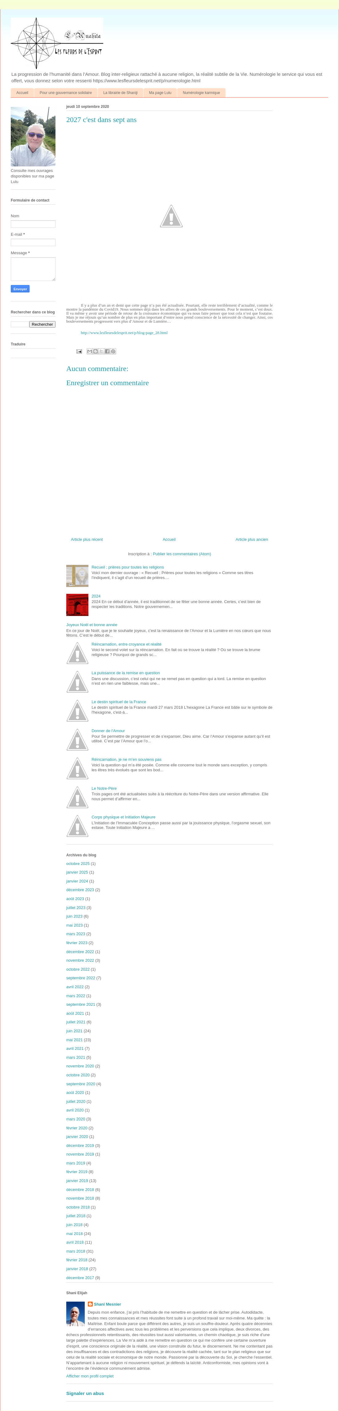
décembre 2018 (80, 1189)
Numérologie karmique (201, 93)
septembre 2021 (80, 1004)
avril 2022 (75, 987)
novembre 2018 (80, 1198)
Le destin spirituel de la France (119, 701)
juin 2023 (74, 916)
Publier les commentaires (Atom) (182, 554)
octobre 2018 (78, 1207)
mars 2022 (75, 995)
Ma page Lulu (160, 93)
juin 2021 (74, 1031)
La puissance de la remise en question (126, 673)
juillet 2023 (75, 907)
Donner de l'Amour (108, 730)
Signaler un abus (85, 1393)
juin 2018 (74, 1224)
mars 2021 (75, 1057)
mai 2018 (74, 1233)
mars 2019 (75, 1163)
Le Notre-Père (104, 788)
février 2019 (77, 1171)
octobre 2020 (78, 1075)
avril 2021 (75, 1048)
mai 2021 (74, 1040)
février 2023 (77, 942)
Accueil (22, 93)
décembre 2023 (80, 889)
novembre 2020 (80, 1066)
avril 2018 (75, 1242)
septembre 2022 (80, 978)
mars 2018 (75, 1251)
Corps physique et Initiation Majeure (123, 817)
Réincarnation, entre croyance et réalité (126, 644)
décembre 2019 (80, 1145)
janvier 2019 (77, 1180)
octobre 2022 (78, 969)
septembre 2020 (80, 1084)
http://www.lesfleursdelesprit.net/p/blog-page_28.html (124, 332)
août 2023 (75, 898)
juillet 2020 (75, 1101)
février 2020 (77, 1128)
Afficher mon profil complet (90, 1376)
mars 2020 (75, 1119)
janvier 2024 (77, 881)
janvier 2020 (77, 1136)
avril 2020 (75, 1110)
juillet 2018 (75, 1215)
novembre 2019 (80, 1154)
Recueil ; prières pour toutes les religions (128, 567)
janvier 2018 (77, 1268)
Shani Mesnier (107, 1304)
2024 (96, 596)
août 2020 (75, 1092)
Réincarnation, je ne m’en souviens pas (126, 759)
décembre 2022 (80, 951)
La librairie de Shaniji (120, 93)
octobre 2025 (78, 863)
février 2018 (77, 1260)
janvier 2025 (77, 872)
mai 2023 (74, 925)
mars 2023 (75, 934)
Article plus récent (87, 539)
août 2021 (75, 1013)
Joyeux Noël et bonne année (91, 624)
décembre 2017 (80, 1277)
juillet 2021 (75, 1022)
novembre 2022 (80, 960)
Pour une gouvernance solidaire (66, 93)
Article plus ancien (252, 539)
